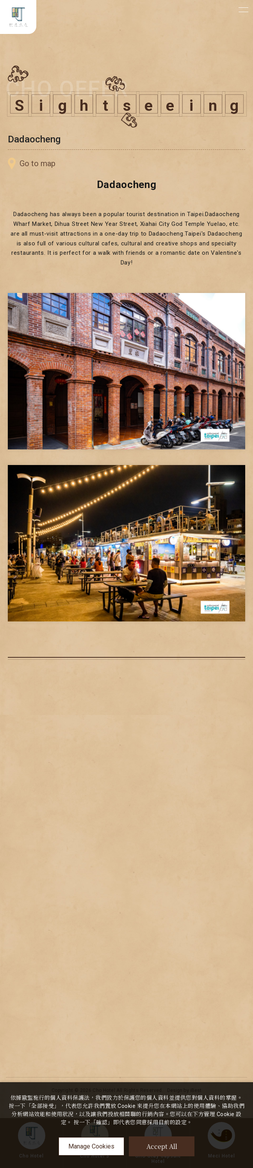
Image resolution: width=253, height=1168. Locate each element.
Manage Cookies (91, 1146)
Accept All (161, 1146)
